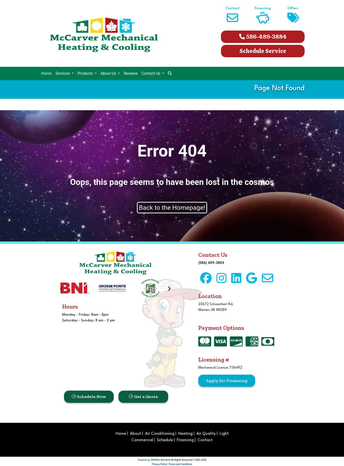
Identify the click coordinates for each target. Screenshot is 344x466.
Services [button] (63, 73)
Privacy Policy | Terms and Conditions (172, 464)
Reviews (131, 73)
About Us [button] (109, 73)
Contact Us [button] (151, 73)
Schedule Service (263, 51)
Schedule (165, 440)
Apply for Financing (226, 380)
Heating (185, 434)
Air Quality (206, 434)
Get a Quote (143, 396)
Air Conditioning (159, 434)
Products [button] (85, 73)
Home (46, 73)
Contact (205, 440)
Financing (185, 440)
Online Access (160, 459)
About (135, 434)
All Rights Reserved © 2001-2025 (189, 460)
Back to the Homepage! (172, 207)
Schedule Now (89, 396)
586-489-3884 (263, 36)
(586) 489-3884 (211, 263)
